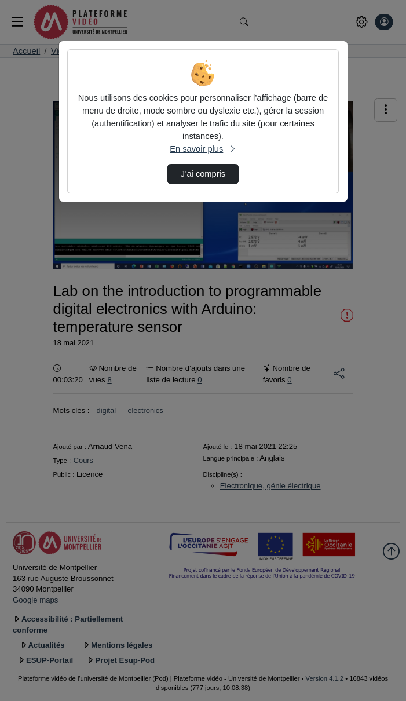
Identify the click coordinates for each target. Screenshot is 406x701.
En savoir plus (203, 149)
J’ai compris (203, 173)
